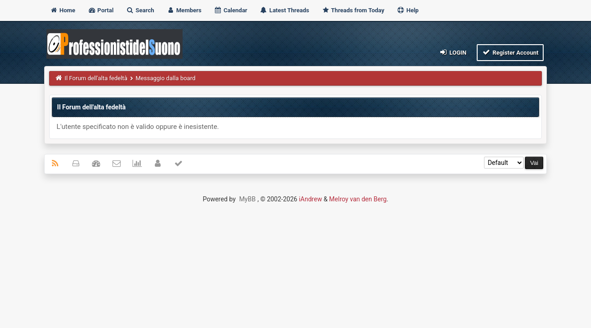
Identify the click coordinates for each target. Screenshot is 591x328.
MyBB (247, 199)
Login (452, 52)
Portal (101, 10)
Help (407, 10)
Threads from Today (352, 10)
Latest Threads (284, 10)
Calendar (230, 10)
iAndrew (310, 199)
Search (140, 10)
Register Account (510, 52)
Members (184, 10)
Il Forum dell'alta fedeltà (96, 78)
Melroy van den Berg (358, 199)
